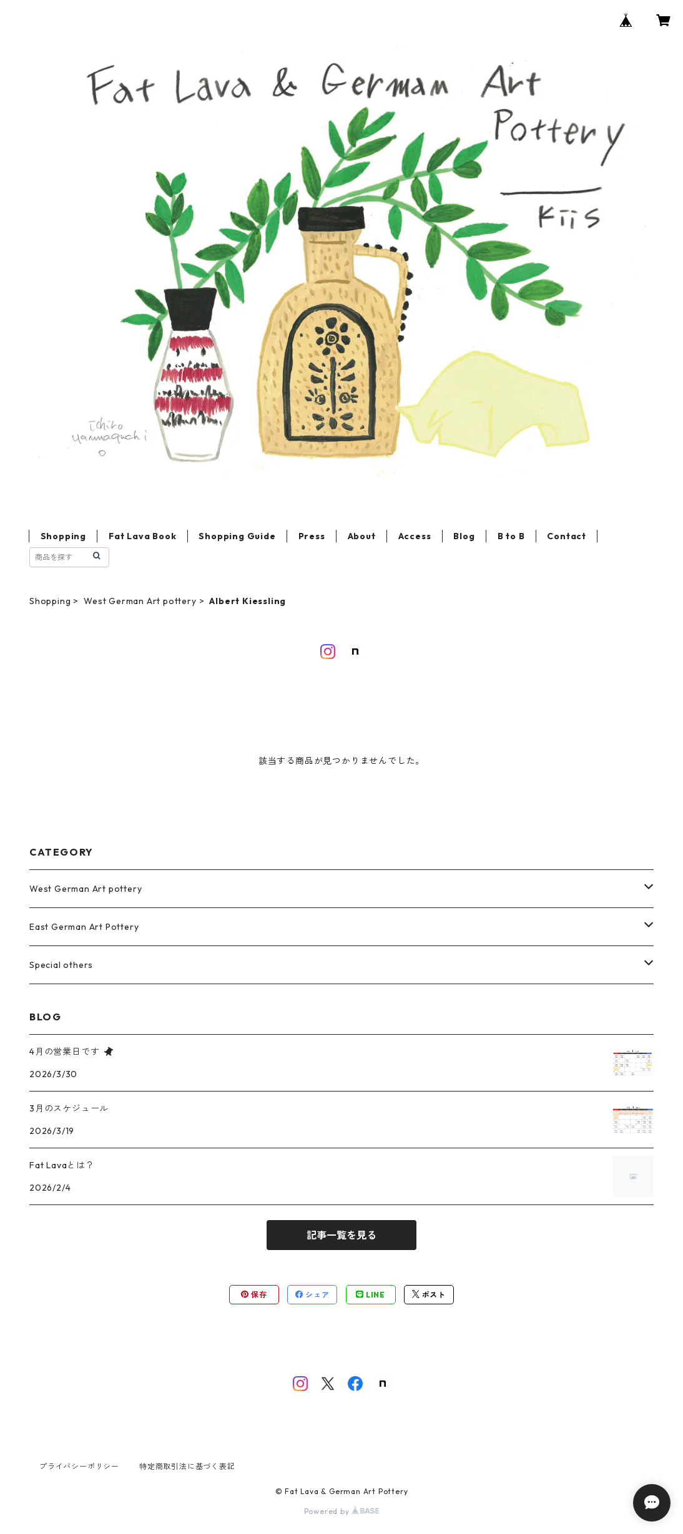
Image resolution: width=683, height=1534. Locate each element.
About (362, 536)
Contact (566, 536)
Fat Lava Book (142, 536)
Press (311, 536)
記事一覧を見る (341, 1235)
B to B (511, 536)
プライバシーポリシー (79, 1466)
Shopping (63, 536)
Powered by (342, 1511)
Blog (463, 536)
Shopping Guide (237, 536)
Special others (61, 964)
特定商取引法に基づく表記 (187, 1466)
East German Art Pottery (84, 926)
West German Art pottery (140, 601)
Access (414, 536)
